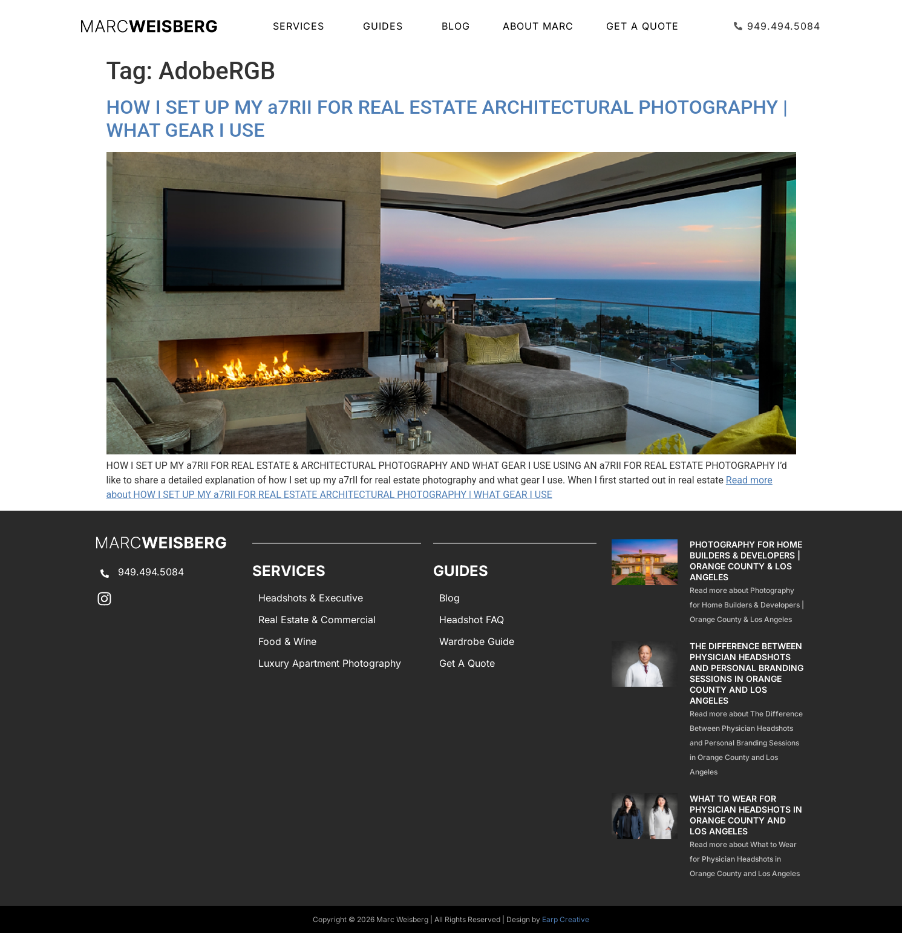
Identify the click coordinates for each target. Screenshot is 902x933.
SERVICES (301, 26)
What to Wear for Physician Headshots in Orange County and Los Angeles (746, 814)
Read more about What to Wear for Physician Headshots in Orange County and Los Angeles (745, 859)
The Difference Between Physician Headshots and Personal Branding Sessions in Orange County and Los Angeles (746, 673)
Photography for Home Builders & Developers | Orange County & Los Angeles (746, 560)
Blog (456, 26)
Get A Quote (642, 26)
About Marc (538, 26)
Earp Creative (565, 919)
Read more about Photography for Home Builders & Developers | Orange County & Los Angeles (747, 605)
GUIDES (386, 26)
